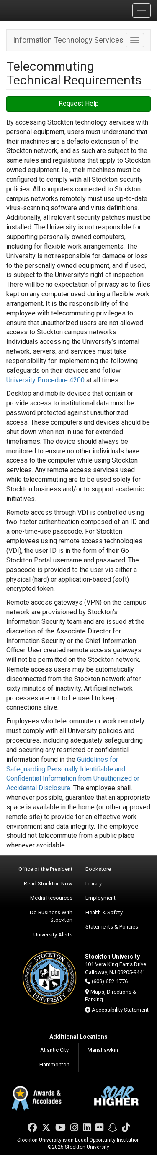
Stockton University (46, 10)
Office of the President (45, 869)
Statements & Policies (111, 926)
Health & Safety (104, 912)
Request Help (79, 103)
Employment (100, 898)
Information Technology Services (68, 40)
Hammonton (54, 1064)
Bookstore (98, 869)
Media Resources (51, 898)
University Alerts (52, 934)
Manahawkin (103, 1050)
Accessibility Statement (120, 1010)
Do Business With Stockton (51, 916)
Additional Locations (78, 1036)
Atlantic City (54, 1050)
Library (93, 883)
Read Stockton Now (48, 883)
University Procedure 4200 (45, 380)
